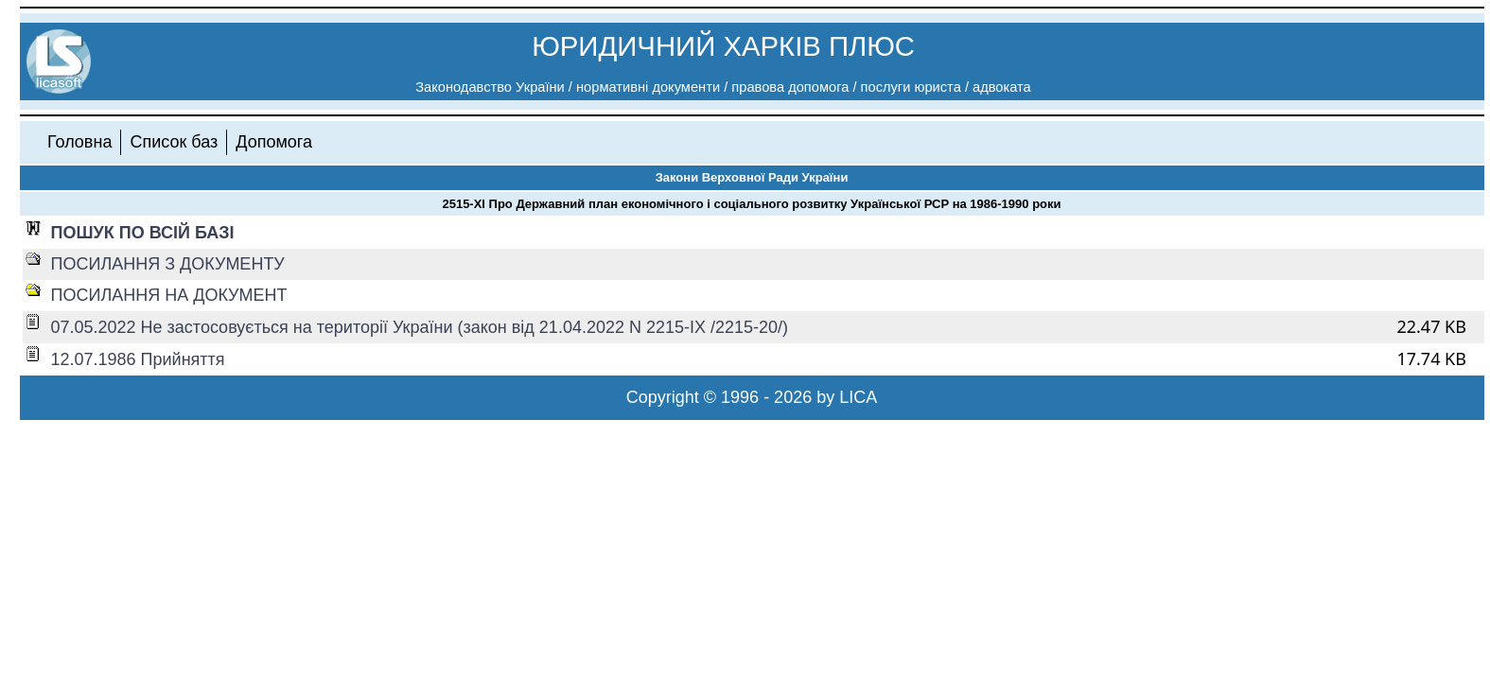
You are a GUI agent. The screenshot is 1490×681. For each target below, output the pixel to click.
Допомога (274, 141)
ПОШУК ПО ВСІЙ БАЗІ (143, 232)
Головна (79, 141)
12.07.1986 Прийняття (138, 359)
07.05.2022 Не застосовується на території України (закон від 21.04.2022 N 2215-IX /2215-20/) (420, 327)
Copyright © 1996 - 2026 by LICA (751, 397)
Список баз (174, 141)
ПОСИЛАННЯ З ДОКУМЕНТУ (168, 263)
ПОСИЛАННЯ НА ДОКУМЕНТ (169, 295)
